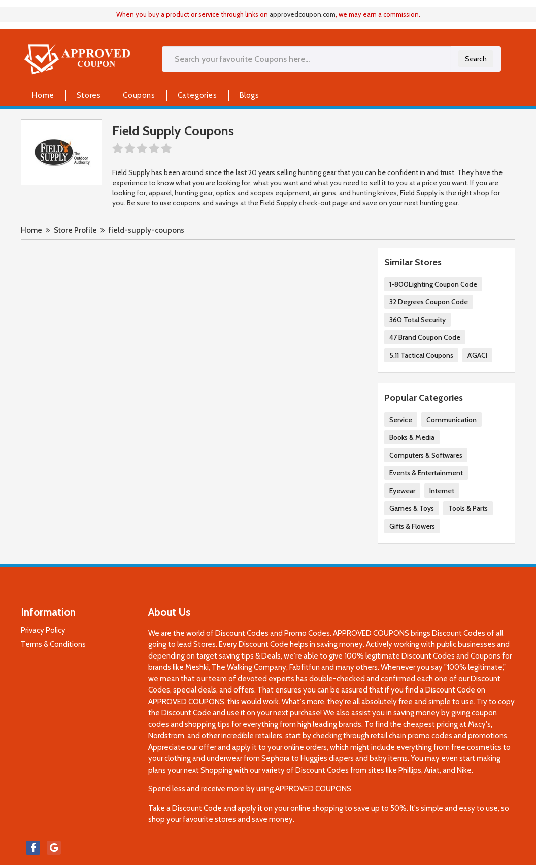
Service (400, 419)
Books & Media (411, 437)
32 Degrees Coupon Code (428, 301)
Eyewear (402, 490)
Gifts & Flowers (412, 526)
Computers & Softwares (425, 455)
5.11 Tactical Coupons (421, 355)
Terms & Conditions (53, 644)
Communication (451, 419)
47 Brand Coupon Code (424, 337)
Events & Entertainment (426, 472)
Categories (197, 95)
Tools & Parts (468, 508)
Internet (441, 490)
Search (476, 58)
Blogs (249, 95)
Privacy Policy (43, 630)
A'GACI (477, 355)
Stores (89, 95)
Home (43, 95)
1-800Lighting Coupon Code (433, 284)
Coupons (139, 95)
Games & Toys (411, 508)
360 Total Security (417, 319)
